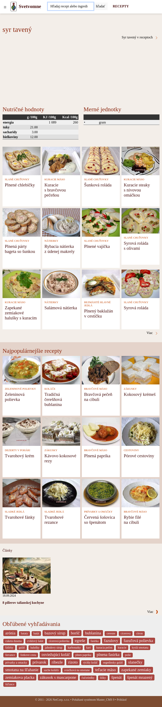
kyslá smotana (140, 647)
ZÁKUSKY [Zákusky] (130, 388)
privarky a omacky (16, 662)
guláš (22, 647)
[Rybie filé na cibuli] (140, 492)
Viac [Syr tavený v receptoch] (152, 333)
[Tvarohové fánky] (21, 492)
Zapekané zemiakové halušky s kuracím (21, 312)
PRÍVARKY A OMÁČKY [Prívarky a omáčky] (98, 511)
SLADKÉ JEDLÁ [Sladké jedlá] (14, 511)
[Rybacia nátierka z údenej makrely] (61, 222)
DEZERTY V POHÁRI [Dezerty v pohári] (17, 450)
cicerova (126, 633)
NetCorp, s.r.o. (61, 699)
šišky (103, 677)
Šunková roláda (98, 184)
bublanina (93, 633)
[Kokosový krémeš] (140, 370)
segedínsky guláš (113, 662)
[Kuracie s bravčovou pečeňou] (61, 160)
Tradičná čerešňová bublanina (53, 399)
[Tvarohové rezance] (61, 492)
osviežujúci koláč (56, 654)
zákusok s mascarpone (58, 677)
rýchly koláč (90, 662)
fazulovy (111, 640)
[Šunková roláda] (101, 160)
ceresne (111, 633)
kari (88, 647)
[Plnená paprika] (101, 431)
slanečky (135, 662)
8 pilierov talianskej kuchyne (23, 602)
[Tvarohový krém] (21, 431)
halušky (34, 647)
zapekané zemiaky (136, 670)
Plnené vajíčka (97, 246)
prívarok (39, 662)
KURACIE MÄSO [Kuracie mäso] (55, 179)
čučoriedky (88, 677)
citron (139, 633)
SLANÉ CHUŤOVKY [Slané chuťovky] (17, 179)
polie (128, 655)
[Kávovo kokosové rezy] (61, 431)
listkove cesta (28, 655)
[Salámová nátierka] (61, 283)
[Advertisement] (81, 71)
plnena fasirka (108, 654)
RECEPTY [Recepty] (121, 6)
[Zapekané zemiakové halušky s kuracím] (21, 283)
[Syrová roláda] (140, 283)
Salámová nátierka (61, 307)
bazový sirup (55, 633)
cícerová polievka (59, 641)
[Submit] (100, 6)
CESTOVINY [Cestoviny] (131, 450)
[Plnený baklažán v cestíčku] (101, 283)
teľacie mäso (105, 670)
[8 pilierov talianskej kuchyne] (27, 575)
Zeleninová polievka (15, 397)
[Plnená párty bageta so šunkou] (21, 222)
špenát (116, 677)
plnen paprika (83, 655)
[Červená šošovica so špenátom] (101, 492)
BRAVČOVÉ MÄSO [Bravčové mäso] (95, 388)
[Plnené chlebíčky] (21, 160)
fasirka (95, 641)
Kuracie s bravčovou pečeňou (55, 189)
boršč (75, 633)
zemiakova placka (19, 677)
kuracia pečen (104, 647)
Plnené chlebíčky (20, 184)
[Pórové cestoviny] (140, 431)
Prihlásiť (122, 699)
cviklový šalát (35, 641)
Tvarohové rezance (54, 520)
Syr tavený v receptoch (140, 37)
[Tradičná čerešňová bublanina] (61, 370)
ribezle (57, 662)
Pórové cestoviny (139, 455)
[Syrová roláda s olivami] (140, 220)
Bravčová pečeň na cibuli (98, 397)
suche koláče (51, 670)
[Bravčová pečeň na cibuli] (101, 370)
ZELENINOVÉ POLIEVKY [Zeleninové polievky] (20, 388)
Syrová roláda (136, 307)
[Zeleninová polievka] (21, 370)
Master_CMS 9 (105, 699)
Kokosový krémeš (140, 394)
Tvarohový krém (19, 455)
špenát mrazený (140, 677)
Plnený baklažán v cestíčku (98, 313)
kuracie (122, 647)
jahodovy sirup (53, 647)
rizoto (73, 662)
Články (7, 550)
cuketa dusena (13, 641)
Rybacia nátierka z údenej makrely (60, 249)
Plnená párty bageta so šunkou (20, 249)
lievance (10, 655)
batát (36, 633)
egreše (80, 640)
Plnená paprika (97, 455)
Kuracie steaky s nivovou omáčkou (137, 189)
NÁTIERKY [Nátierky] (51, 240)
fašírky (9, 647)
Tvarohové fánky (20, 517)
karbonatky (74, 647)
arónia (10, 633)
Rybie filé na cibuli (132, 520)
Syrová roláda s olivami (136, 246)
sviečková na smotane (77, 670)
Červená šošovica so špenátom (99, 520)
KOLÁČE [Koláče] (50, 388)
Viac (152, 611)
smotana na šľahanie (21, 670)
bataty (24, 633)
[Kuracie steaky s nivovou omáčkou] (140, 160)
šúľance (9, 684)
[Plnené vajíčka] (101, 222)
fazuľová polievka (138, 640)
